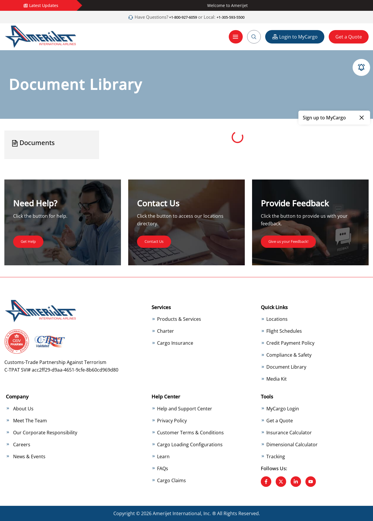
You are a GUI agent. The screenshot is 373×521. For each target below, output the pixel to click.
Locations (277, 319)
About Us (23, 408)
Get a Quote (348, 36)
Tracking (275, 456)
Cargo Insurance (175, 343)
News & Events (29, 456)
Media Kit (276, 379)
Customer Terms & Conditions (190, 432)
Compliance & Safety (289, 355)
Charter (165, 331)
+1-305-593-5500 (235, 17)
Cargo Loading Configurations (190, 444)
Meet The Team (30, 420)
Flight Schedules (284, 331)
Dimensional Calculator (292, 444)
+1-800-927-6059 (178, 17)
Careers (21, 444)
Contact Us (157, 241)
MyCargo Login (282, 408)
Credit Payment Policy (290, 343)
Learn (163, 456)
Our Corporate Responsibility (45, 432)
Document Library (286, 367)
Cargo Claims (171, 480)
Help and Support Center (184, 408)
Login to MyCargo (295, 36)
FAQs (162, 468)
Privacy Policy (172, 420)
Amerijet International (177, 513)
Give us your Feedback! (293, 241)
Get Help (30, 241)
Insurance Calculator (289, 432)
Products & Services (179, 319)
